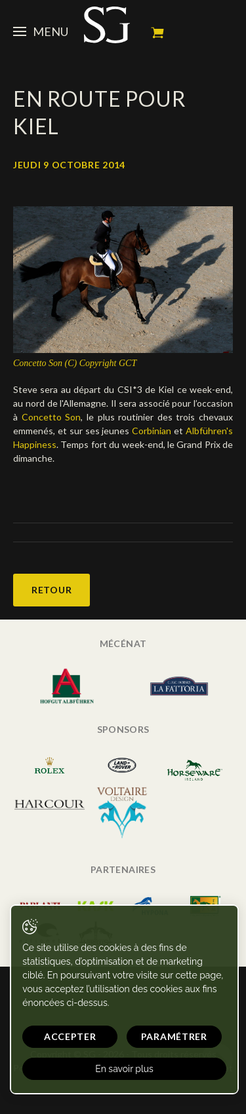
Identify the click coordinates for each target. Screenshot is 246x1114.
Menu (40, 31)
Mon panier (157, 32)
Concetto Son (51, 416)
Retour (51, 589)
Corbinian (153, 430)
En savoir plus (124, 1069)
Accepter (70, 1036)
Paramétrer (174, 1036)
